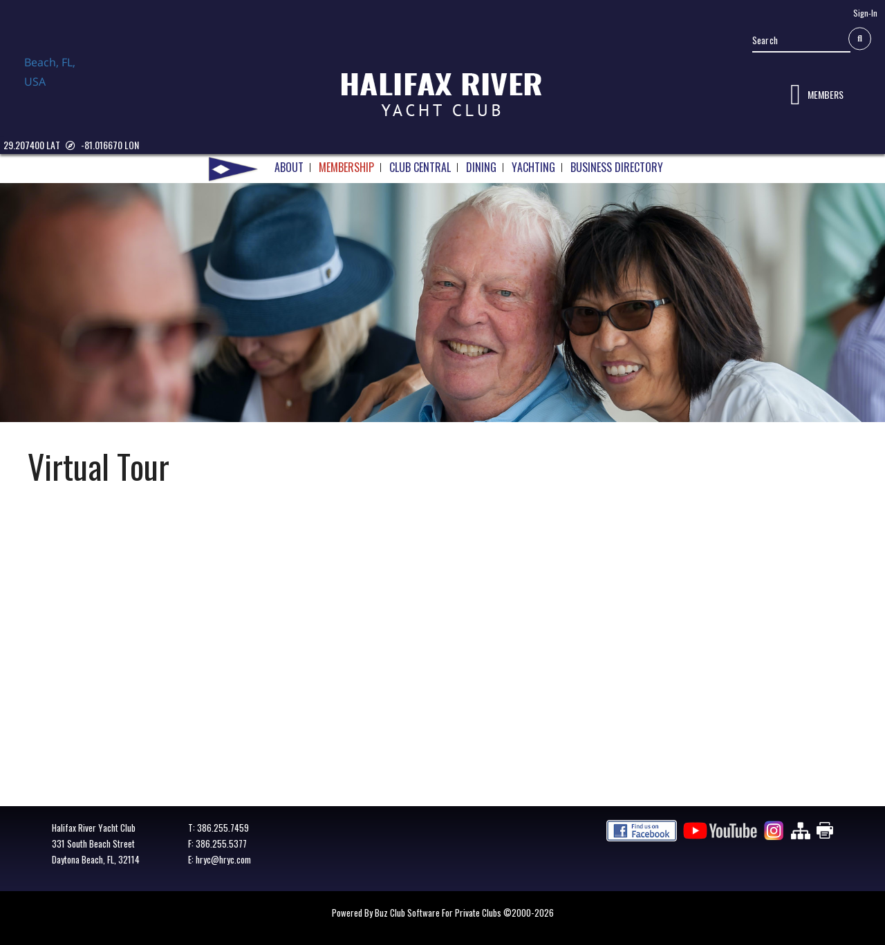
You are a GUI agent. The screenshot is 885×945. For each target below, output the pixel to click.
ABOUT (289, 168)
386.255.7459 (223, 827)
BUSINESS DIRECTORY (616, 168)
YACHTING (533, 168)
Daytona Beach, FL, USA (69, 85)
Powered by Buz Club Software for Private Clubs (417, 912)
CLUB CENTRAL (420, 168)
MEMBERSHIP (346, 168)
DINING (481, 168)
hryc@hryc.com (223, 859)
